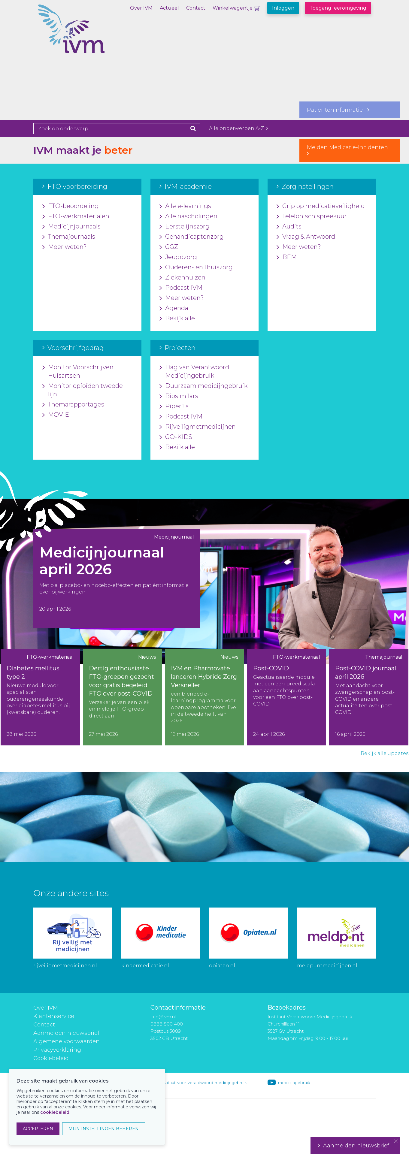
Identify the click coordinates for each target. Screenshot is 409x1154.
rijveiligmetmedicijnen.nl (65, 965)
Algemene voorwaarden (66, 1041)
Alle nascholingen (188, 216)
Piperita (174, 406)
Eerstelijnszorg (184, 226)
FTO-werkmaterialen (75, 216)
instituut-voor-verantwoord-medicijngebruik (204, 1082)
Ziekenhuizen (182, 277)
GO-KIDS (175, 437)
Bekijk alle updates (384, 753)
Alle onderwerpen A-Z (238, 128)
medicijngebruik (294, 1082)
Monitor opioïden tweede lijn (82, 390)
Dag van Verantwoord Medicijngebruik (194, 371)
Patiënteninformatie (338, 110)
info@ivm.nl (163, 1017)
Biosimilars (178, 396)
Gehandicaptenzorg (191, 236)
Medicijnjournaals (71, 226)
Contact (195, 8)
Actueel (169, 8)
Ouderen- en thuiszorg (196, 267)
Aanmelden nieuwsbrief (66, 1033)
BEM (287, 257)
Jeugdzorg (178, 257)
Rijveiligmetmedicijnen (197, 426)
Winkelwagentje (233, 8)
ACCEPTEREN (38, 1128)
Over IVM (141, 8)
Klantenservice (53, 1016)
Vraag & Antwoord (306, 236)
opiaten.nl (222, 965)
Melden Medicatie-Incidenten (349, 150)
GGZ (168, 247)
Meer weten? (64, 247)
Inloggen (283, 8)
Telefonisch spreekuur (312, 216)
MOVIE (55, 414)
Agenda (173, 308)
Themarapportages (73, 404)
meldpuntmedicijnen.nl (327, 965)
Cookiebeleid (51, 1058)
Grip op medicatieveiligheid (321, 206)
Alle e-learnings (185, 206)
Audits (289, 226)
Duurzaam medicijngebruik (203, 386)
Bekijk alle (177, 318)
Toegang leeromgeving (338, 8)
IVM (92, 35)
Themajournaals (68, 236)
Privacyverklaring (57, 1050)
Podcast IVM (180, 287)
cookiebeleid (54, 1112)
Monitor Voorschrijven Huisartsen (78, 371)
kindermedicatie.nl (145, 965)
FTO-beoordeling (70, 206)
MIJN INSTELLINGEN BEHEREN (103, 1128)
